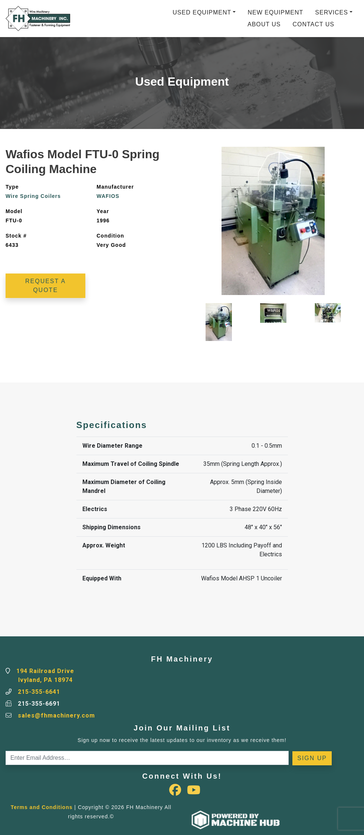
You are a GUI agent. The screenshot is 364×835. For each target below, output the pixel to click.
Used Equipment (202, 12)
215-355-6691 (39, 703)
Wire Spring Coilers (33, 196)
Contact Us (313, 24)
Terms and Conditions (42, 807)
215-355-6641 (39, 691)
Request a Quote (45, 285)
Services (331, 12)
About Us (264, 24)
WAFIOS (107, 196)
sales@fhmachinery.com (56, 715)
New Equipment (275, 12)
